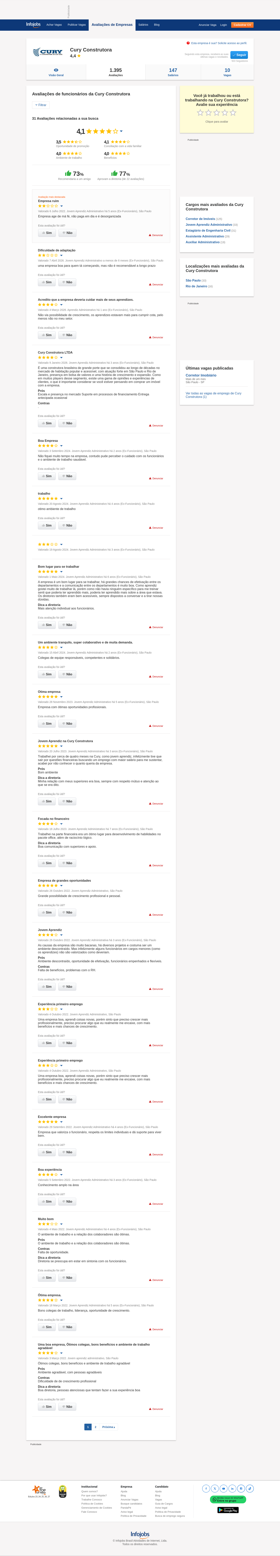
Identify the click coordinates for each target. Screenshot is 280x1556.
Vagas (227, 72)
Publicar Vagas (77, 24)
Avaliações (116, 72)
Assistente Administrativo (205, 236)
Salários (143, 24)
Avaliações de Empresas (112, 25)
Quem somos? (89, 1491)
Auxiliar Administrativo (203, 242)
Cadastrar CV (242, 24)
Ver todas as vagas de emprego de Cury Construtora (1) (213, 395)
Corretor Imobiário (201, 375)
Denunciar (156, 235)
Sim (47, 232)
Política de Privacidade (133, 1515)
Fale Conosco (89, 1511)
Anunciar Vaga (207, 24)
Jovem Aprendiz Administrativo (209, 224)
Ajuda (124, 1491)
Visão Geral (56, 72)
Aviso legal (127, 1511)
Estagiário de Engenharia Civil (208, 230)
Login (223, 24)
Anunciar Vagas (129, 1499)
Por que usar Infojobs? (94, 1495)
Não (67, 232)
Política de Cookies (92, 1503)
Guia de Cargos (164, 1503)
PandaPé (126, 1507)
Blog (156, 24)
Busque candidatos (131, 1503)
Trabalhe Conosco (91, 1499)
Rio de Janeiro (196, 286)
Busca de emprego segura (170, 1515)
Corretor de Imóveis (200, 219)
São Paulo (193, 280)
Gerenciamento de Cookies (96, 1507)
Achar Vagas (54, 24)
